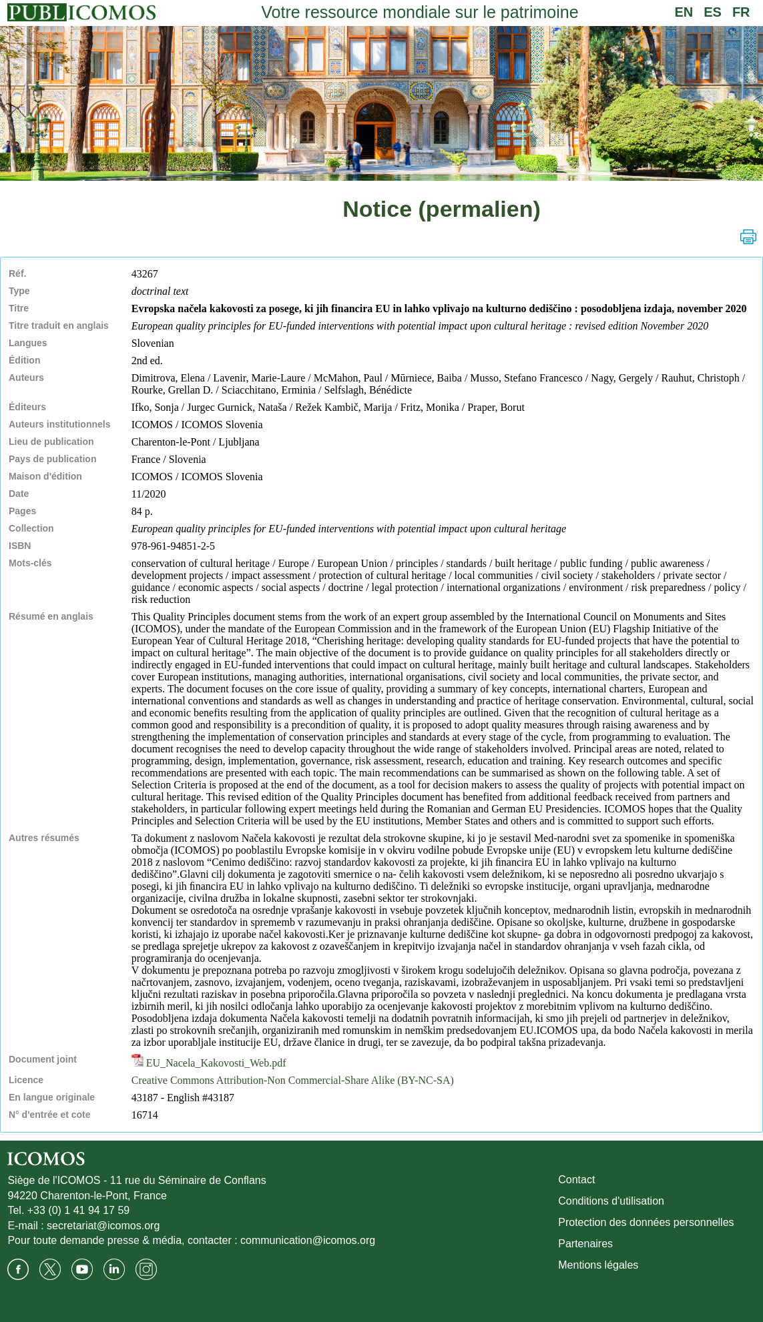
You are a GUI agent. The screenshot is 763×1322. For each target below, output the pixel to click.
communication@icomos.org (307, 1240)
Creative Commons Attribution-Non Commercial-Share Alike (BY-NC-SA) (293, 1080)
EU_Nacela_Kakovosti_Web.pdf (209, 1063)
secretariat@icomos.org (103, 1225)
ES (713, 12)
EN (683, 12)
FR (741, 12)
